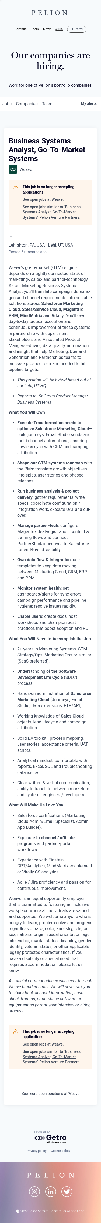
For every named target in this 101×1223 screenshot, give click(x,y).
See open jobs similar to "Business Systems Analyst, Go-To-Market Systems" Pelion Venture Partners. (52, 212)
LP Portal (77, 29)
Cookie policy (60, 1151)
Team (35, 29)
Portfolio (21, 29)
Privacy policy (36, 1151)
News (47, 29)
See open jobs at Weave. (43, 199)
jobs (7, 103)
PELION (51, 13)
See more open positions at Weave (50, 1093)
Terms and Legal (73, 1211)
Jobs (59, 29)
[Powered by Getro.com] (50, 1137)
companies (27, 103)
